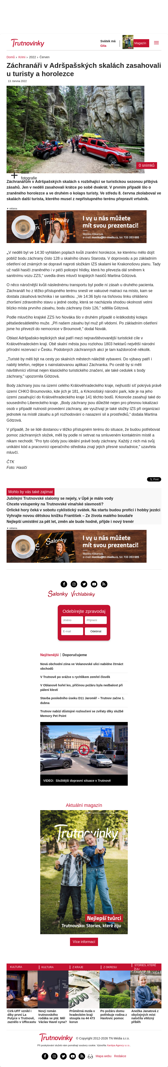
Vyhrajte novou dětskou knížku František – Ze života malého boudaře (70, 515)
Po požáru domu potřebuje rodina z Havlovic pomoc (113, 1014)
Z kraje (77, 967)
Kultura (16, 967)
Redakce (120, 1056)
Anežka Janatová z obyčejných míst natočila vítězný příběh (145, 1016)
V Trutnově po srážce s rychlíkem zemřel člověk (75, 677)
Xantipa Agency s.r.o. (118, 1045)
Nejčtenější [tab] (49, 655)
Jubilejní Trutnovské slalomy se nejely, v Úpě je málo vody (60, 498)
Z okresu (110, 967)
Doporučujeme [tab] (74, 655)
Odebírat (95, 631)
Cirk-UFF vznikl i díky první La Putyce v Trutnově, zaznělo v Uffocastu (21, 1016)
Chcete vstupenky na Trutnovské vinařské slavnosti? (55, 504)
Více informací (84, 942)
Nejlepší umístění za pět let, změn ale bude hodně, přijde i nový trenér (70, 521)
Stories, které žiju (145, 967)
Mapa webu (103, 1056)
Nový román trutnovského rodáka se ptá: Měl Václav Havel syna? (52, 1016)
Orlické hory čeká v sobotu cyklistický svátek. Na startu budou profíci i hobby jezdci (83, 510)
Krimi (21, 57)
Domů (11, 57)
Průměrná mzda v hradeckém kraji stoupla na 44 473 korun (82, 1016)
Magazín (140, 43)
